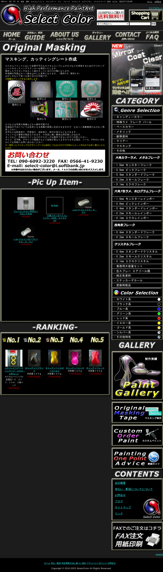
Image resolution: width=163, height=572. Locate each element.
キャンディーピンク (75, 359)
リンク (119, 513)
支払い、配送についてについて (134, 489)
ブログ (119, 501)
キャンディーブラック (34, 361)
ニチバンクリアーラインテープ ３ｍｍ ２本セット (15, 362)
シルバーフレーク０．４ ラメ (84, 205)
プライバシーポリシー (97, 563)
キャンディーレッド (95, 359)
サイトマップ (123, 507)
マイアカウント (156, 8)
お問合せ (158, 2)
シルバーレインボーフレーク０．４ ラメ (26, 234)
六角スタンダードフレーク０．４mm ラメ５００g (54, 209)
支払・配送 (56, 563)
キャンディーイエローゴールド (54, 361)
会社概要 (120, 483)
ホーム (149, 2)
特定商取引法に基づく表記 (74, 563)
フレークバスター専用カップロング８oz (26, 206)
